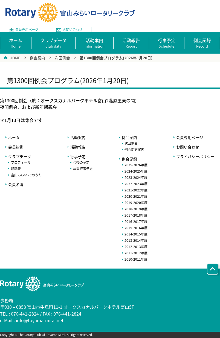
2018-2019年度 (136, 208)
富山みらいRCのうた (26, 175)
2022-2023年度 (136, 183)
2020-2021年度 (136, 196)
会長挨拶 (16, 147)
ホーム (14, 137)
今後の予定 (81, 162)
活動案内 (78, 137)
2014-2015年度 (136, 234)
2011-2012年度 (136, 252)
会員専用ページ (189, 137)
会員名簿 (16, 184)
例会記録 (129, 159)
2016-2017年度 (136, 221)
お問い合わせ (187, 147)
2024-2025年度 (136, 171)
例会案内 (37, 57)
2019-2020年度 (136, 202)
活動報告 (78, 147)
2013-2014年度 (136, 240)
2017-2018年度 (136, 215)
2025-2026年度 (136, 164)
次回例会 (62, 57)
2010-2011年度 (136, 259)
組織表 (16, 168)
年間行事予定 (83, 168)
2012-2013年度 (136, 246)
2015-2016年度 (136, 227)
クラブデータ (19, 156)
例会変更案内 (134, 149)
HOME (15, 57)
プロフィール (21, 162)
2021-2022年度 (136, 190)
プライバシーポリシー (195, 156)
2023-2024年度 (136, 177)
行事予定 (78, 156)
